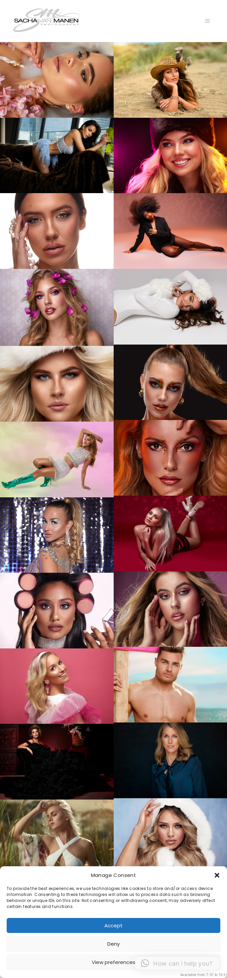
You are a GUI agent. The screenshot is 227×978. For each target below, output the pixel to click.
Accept (113, 925)
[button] (217, 875)
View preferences (113, 962)
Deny (113, 943)
